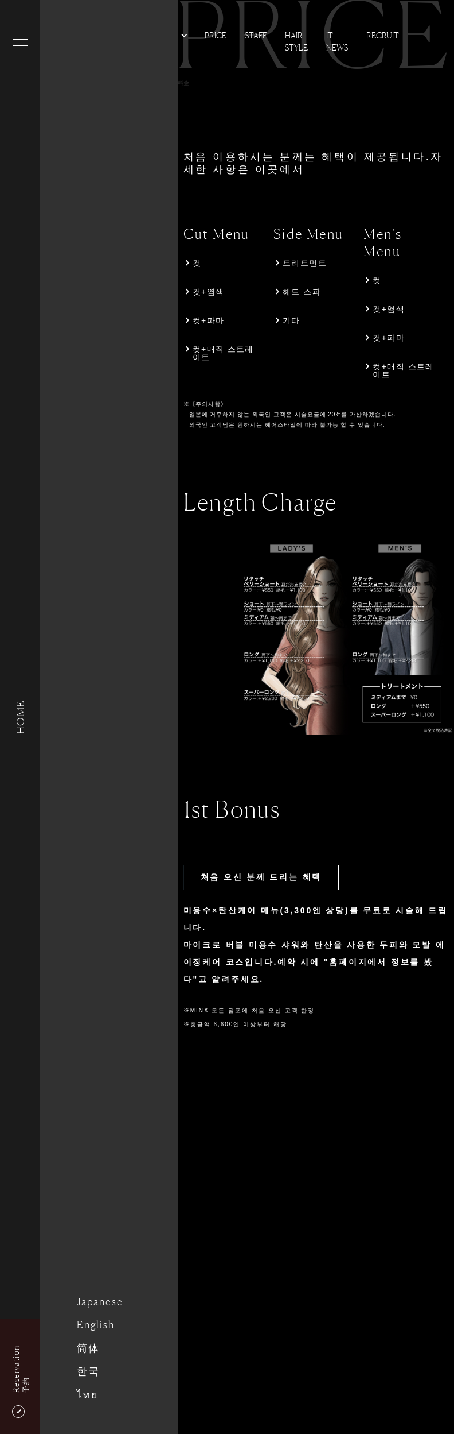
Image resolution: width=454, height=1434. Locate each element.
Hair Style (296, 41)
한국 (88, 1371)
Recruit (382, 35)
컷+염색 (209, 292)
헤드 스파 (302, 292)
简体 (88, 1348)
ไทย (87, 1394)
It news (337, 41)
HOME (20, 717)
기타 (291, 320)
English (96, 1324)
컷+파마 (209, 320)
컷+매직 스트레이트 (223, 353)
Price (215, 35)
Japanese (100, 1301)
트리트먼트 (305, 263)
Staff (256, 35)
